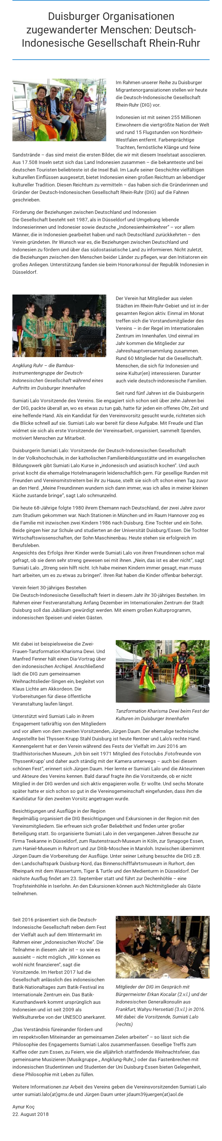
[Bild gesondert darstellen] (98, 349)
